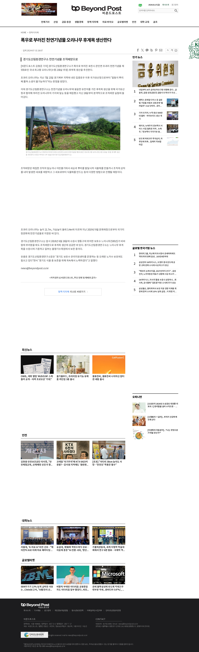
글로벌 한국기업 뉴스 (143, 248)
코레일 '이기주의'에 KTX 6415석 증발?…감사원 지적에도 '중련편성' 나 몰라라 (73, 463)
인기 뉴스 (137, 57)
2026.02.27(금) (154, 5)
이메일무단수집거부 (94, 611)
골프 (155, 22)
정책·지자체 (92, 22)
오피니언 (137, 397)
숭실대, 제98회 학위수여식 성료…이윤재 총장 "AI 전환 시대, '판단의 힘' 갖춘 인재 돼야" (73, 549)
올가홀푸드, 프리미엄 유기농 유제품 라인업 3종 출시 (73, 378)
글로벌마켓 (122, 22)
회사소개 (165, 5)
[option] (40, 9)
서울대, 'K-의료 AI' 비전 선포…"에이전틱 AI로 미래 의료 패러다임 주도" (37, 549)
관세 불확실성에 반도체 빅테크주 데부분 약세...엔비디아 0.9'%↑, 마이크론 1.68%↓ (108, 588)
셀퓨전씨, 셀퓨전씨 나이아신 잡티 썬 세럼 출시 (108, 378)
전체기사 (45, 22)
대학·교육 (144, 22)
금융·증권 (66, 22)
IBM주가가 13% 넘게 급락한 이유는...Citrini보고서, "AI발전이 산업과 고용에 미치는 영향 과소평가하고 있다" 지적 (37, 588)
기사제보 (37, 611)
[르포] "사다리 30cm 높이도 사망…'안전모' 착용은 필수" (107, 463)
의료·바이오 (108, 22)
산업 (56, 22)
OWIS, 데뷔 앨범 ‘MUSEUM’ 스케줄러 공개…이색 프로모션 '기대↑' (37, 378)
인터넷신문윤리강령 (113, 611)
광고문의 (175, 5)
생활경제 (79, 22)
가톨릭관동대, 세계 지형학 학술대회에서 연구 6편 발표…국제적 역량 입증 (108, 549)
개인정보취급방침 (61, 611)
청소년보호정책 (77, 611)
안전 (134, 22)
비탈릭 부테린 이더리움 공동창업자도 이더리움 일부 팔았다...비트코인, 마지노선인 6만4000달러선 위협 (73, 588)
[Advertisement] (73, 197)
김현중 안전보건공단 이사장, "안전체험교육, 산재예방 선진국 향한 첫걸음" (37, 463)
